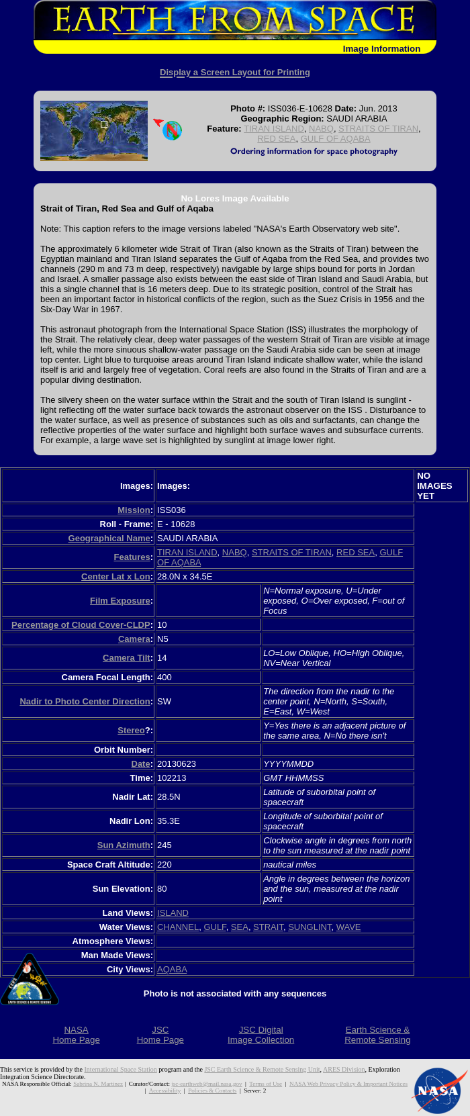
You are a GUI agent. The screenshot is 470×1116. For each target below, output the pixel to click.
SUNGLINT (309, 927)
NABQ (321, 129)
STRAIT (268, 927)
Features (131, 557)
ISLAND (173, 913)
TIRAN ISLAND (274, 129)
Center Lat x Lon (115, 576)
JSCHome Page (160, 1035)
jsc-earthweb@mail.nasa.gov (206, 1083)
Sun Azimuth (123, 845)
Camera (134, 639)
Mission (133, 510)
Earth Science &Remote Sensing (377, 1035)
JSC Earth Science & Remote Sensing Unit (262, 1069)
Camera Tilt (126, 658)
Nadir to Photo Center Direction (84, 701)
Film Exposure (120, 601)
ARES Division (344, 1069)
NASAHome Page (75, 1035)
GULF (214, 927)
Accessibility (165, 1090)
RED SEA (276, 139)
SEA (239, 927)
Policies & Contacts (212, 1090)
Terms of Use (265, 1083)
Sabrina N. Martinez (98, 1083)
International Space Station (121, 1069)
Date (141, 764)
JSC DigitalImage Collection (261, 1035)
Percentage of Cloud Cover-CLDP (80, 625)
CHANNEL (178, 927)
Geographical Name (109, 538)
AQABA (172, 969)
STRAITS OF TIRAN (378, 129)
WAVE (348, 927)
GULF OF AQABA (336, 139)
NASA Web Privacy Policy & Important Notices (348, 1083)
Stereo (130, 730)
